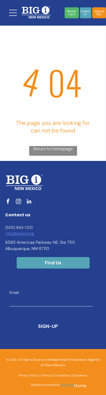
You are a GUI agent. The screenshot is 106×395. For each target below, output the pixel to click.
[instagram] (18, 202)
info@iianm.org (19, 233)
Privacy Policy (29, 375)
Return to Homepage (53, 149)
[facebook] (8, 202)
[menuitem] (80, 385)
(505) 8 (11, 227)
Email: (14, 292)
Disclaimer (79, 375)
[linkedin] (29, 202)
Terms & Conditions (55, 375)
